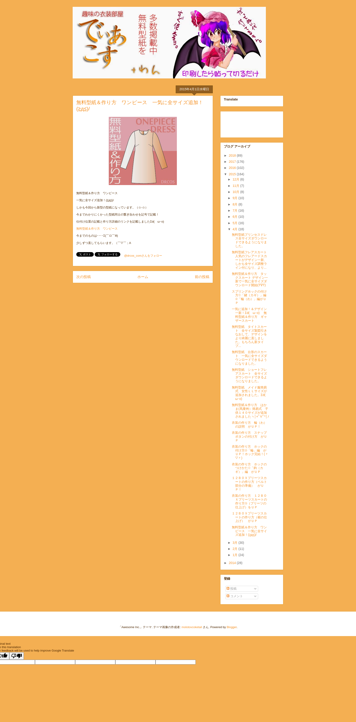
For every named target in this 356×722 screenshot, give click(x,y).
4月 (235, 229)
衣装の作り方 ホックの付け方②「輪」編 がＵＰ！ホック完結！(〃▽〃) (250, 452)
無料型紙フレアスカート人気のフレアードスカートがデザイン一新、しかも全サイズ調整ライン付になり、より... (249, 259)
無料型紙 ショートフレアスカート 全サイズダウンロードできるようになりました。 (249, 375)
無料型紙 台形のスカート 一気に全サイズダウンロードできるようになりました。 (249, 357)
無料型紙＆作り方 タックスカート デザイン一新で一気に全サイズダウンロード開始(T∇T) (250, 279)
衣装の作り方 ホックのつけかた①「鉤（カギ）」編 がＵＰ (249, 468)
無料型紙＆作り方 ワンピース (97, 228)
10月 (236, 192)
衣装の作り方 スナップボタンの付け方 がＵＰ (249, 436)
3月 (235, 542)
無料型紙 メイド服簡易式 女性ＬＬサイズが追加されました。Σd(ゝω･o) (250, 393)
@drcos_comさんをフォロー (143, 255)
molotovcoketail (192, 627)
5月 (235, 223)
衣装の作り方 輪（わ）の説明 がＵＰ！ (249, 424)
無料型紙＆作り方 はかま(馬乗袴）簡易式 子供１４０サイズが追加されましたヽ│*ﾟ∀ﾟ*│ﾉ (250, 410)
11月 (236, 186)
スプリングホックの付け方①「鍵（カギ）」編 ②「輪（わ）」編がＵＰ (250, 297)
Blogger (232, 627)
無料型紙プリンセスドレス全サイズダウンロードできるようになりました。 (249, 240)
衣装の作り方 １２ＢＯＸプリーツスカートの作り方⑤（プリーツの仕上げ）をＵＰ (249, 501)
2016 (233, 168)
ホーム (142, 277)
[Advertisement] (246, 123)
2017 (233, 161)
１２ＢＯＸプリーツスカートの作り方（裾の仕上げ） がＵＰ (249, 517)
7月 (235, 210)
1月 (235, 555)
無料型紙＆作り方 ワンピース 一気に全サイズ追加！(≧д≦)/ (249, 531)
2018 (233, 155)
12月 (236, 179)
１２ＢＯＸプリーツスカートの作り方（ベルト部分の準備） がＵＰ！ (249, 483)
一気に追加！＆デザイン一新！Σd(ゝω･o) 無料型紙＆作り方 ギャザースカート (249, 314)
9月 (235, 198)
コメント (235, 596)
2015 (233, 174)
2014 (233, 563)
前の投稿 (202, 277)
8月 (235, 204)
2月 (235, 549)
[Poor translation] (16, 656)
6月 (235, 216)
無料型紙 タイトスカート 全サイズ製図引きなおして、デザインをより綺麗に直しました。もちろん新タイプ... (249, 336)
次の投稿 (83, 277)
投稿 (232, 588)
